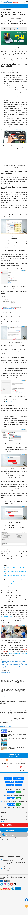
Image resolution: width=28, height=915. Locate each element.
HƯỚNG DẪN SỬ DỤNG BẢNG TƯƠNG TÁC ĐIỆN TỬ (20, 681)
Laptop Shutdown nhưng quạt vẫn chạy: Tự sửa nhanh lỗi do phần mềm (20, 690)
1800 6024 (9, 825)
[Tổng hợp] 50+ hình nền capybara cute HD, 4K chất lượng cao (17, 748)
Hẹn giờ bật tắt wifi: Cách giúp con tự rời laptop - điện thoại (7, 681)
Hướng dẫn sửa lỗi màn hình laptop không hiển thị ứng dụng (14, 666)
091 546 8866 (23, 866)
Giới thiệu (3, 812)
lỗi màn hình (6, 670)
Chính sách (4, 819)
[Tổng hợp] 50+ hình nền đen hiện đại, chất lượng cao (17, 735)
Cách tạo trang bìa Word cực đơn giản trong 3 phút (17, 739)
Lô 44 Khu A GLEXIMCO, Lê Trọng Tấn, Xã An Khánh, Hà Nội (14, 801)
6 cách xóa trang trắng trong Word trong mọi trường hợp (17, 730)
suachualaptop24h (4, 839)
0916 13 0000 (10, 835)
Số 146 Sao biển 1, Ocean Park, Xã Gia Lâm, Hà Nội (14, 789)
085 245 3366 (10, 830)
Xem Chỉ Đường (11, 792)
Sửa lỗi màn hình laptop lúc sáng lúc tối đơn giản (14, 664)
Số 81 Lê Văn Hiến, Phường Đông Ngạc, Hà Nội (14, 807)
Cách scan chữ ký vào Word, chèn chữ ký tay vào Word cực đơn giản (17, 743)
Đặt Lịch (18, 792)
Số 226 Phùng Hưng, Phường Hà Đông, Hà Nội (14, 795)
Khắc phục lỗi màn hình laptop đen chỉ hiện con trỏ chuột (14, 662)
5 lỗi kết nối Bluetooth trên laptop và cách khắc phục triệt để (7, 690)
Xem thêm (2, 814)
